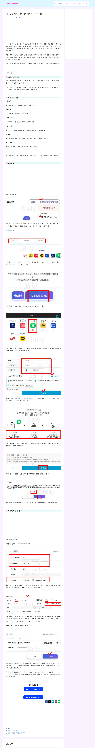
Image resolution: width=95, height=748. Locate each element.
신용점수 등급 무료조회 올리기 (33, 697)
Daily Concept (12, 3)
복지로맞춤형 (10, 730)
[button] (87, 3)
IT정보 (74, 3)
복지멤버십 (16, 730)
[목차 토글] (12, 73)
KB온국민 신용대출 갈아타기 (33, 689)
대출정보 (68, 3)
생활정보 (61, 3)
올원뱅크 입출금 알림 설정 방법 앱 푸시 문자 (17, 733)
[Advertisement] (20, 30)
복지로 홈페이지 (10, 230)
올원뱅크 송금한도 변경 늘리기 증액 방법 (16, 732)
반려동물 (81, 3)
